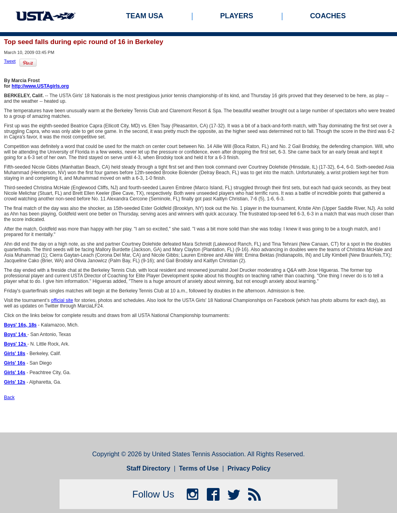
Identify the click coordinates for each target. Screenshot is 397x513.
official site (62, 300)
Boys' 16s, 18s (20, 325)
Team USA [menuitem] (145, 16)
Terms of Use (199, 468)
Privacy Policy (249, 468)
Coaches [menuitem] (328, 16)
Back (9, 397)
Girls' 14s (14, 372)
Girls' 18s (14, 353)
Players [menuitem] (236, 16)
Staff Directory (148, 468)
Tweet (9, 61)
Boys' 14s (15, 334)
